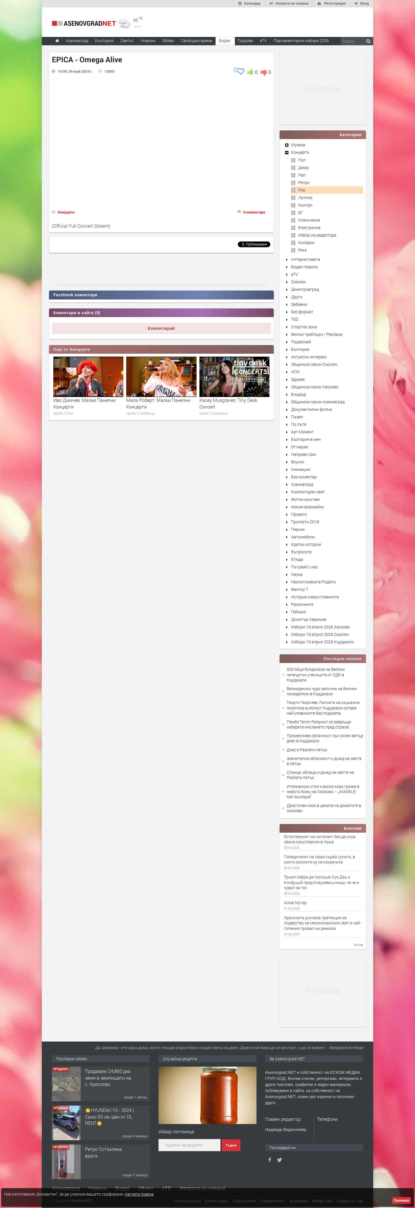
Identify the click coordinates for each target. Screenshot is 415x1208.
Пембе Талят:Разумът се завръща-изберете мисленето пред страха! (319, 724)
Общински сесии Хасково (314, 386)
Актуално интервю (308, 356)
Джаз (303, 167)
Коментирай (161, 328)
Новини (148, 40)
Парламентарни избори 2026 (301, 40)
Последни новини (343, 658)
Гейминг (299, 612)
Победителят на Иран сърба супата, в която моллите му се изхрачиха (319, 859)
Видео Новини (304, 266)
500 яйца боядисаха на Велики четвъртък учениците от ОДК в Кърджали (316, 674)
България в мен (306, 439)
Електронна (309, 227)
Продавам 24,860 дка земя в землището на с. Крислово (108, 1077)
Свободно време (196, 40)
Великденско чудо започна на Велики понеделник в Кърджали (322, 691)
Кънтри (305, 205)
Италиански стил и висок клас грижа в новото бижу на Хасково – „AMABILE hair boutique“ (323, 791)
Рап (301, 175)
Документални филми (311, 409)
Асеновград (302, 484)
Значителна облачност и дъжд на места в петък (324, 761)
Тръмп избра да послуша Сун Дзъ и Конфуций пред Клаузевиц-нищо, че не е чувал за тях (321, 882)
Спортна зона (304, 326)
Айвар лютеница (176, 1131)
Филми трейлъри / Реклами (317, 334)
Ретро (304, 182)
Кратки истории (306, 544)
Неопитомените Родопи (313, 582)
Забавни (299, 304)
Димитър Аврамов (308, 619)
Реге (302, 250)
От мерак (299, 447)
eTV (294, 274)
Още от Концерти (71, 349)
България (300, 349)
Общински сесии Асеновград (318, 401)
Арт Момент (302, 431)
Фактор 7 (299, 589)
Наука (297, 574)
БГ (300, 212)
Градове (245, 40)
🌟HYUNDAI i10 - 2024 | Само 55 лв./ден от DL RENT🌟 (109, 1116)
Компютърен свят (308, 492)
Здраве (298, 379)
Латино (305, 197)
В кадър (298, 394)
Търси (231, 1145)
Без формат (302, 311)
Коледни (306, 242)
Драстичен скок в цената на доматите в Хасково (324, 808)
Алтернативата (305, 259)
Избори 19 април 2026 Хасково (320, 627)
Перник (298, 529)
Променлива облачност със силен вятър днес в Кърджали (325, 738)
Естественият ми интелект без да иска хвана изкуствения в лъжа (320, 839)
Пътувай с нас (304, 567)
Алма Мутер (295, 902)
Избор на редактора (317, 235)
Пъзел (297, 416)
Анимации (300, 469)
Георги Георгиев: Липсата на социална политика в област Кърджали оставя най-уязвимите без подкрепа (323, 708)
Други (296, 296)
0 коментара (254, 212)
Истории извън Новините (315, 597)
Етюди (297, 559)
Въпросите (301, 552)
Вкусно (297, 462)
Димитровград (305, 289)
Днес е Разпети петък (307, 749)
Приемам (401, 1200)
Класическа (309, 220)
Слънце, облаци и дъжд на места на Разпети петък (320, 774)
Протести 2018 (305, 522)
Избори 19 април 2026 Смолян (320, 634)
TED (294, 319)
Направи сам (303, 454)
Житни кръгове (305, 499)
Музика (298, 144)
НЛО (295, 371)
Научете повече (139, 1194)
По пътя (298, 424)
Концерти (66, 212)
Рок (301, 190)
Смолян (298, 281)
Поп (302, 160)
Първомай (301, 341)
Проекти (299, 514)
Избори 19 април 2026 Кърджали (322, 642)
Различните (302, 604)
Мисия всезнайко (307, 507)
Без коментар (304, 477)
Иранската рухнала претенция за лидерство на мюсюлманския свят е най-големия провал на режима (322, 923)
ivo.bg (358, 944)
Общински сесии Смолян (314, 364)
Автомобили (303, 537)
